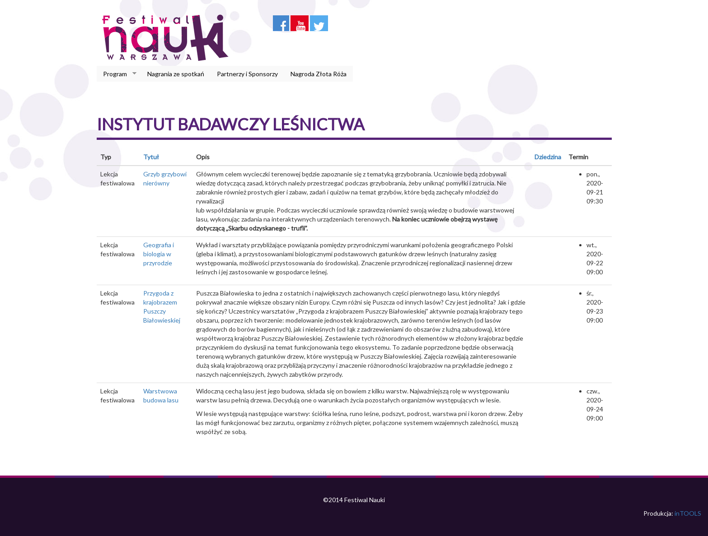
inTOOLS (688, 513)
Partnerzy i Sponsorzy (247, 74)
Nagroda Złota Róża (319, 74)
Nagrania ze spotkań (175, 74)
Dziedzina (548, 157)
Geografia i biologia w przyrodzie (158, 254)
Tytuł (151, 157)
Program (116, 74)
